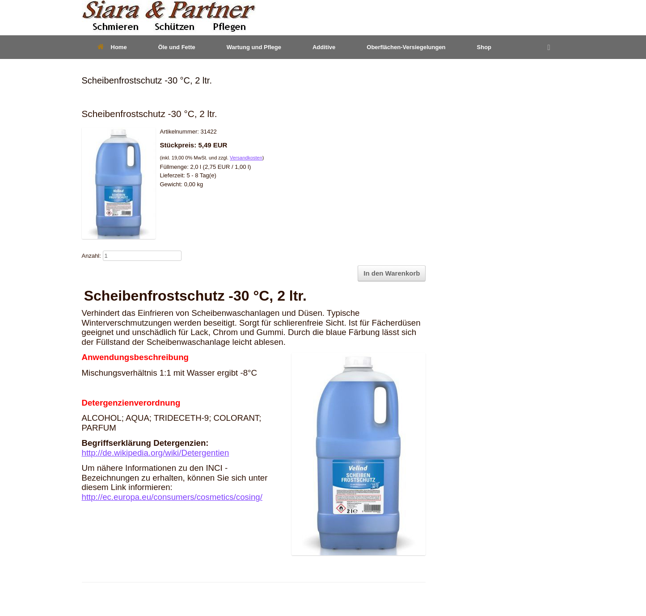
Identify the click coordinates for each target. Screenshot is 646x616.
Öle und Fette (176, 47)
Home (112, 47)
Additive (323, 47)
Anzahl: (91, 255)
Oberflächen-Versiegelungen (406, 47)
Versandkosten (246, 157)
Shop (484, 47)
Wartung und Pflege (254, 47)
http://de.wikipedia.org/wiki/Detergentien (155, 452)
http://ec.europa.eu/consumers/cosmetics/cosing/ (172, 497)
